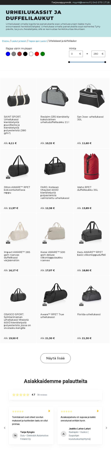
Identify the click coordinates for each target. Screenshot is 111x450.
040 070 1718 (101, 2)
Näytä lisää (55, 358)
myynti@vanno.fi (81, 2)
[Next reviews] (106, 428)
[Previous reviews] (4, 428)
